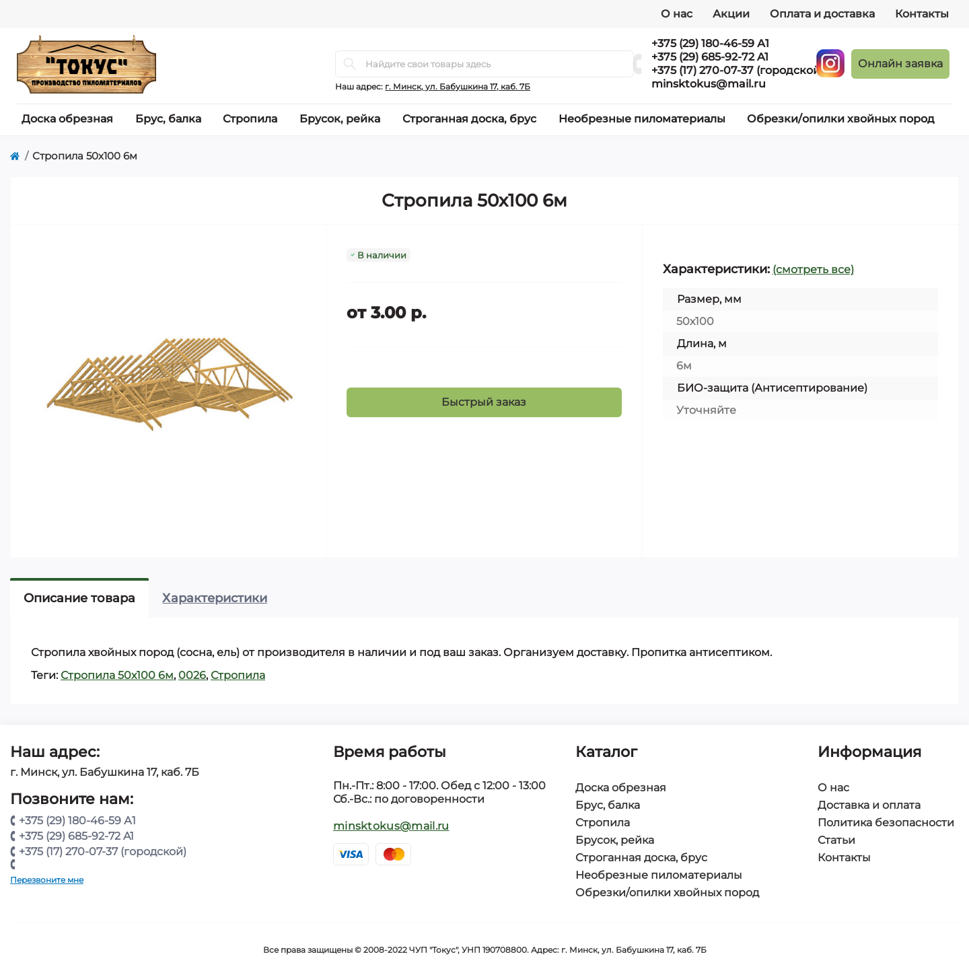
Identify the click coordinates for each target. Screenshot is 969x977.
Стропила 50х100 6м (117, 675)
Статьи (836, 840)
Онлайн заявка (900, 63)
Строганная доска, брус (641, 857)
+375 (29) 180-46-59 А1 (710, 43)
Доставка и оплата (869, 805)
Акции (731, 13)
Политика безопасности (886, 822)
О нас (676, 13)
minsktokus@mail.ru (708, 83)
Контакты (922, 13)
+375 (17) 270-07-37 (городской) (737, 70)
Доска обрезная (620, 787)
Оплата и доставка (822, 13)
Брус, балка (607, 805)
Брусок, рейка (614, 840)
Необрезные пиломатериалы (658, 875)
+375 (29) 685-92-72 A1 (709, 56)
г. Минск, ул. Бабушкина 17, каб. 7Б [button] (457, 86)
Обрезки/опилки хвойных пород (667, 892)
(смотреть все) (813, 269)
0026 (192, 675)
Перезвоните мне (46, 880)
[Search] (350, 63)
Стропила (238, 675)
